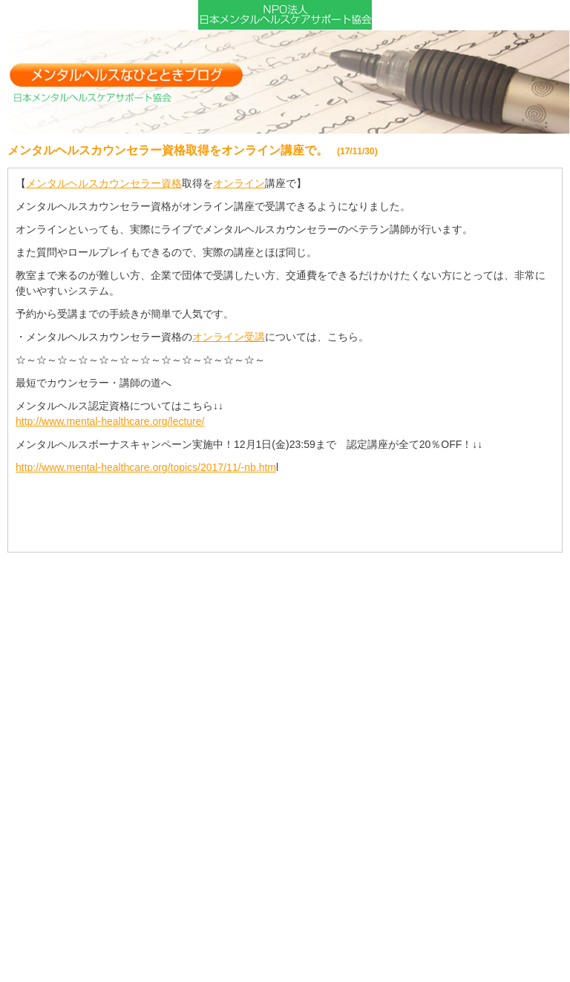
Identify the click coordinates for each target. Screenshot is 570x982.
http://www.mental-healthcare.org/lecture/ (110, 421)
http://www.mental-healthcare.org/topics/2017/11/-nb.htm (146, 467)
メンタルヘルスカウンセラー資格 (104, 183)
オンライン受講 (228, 337)
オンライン (239, 183)
